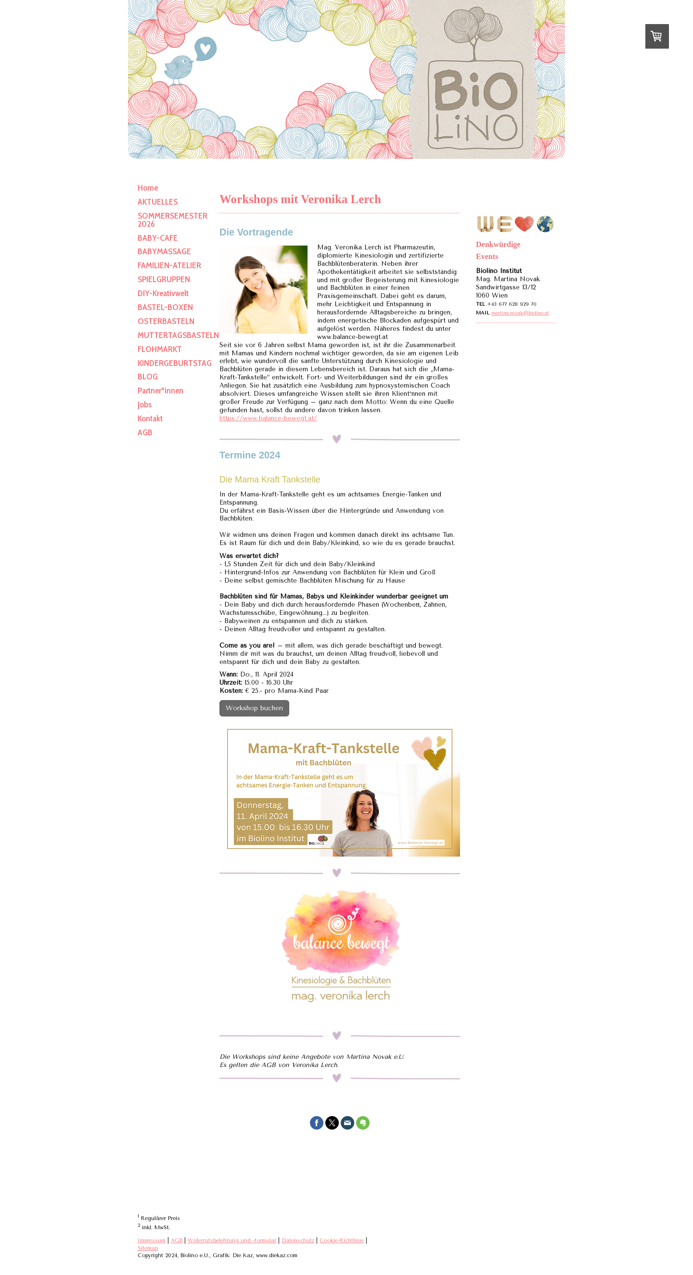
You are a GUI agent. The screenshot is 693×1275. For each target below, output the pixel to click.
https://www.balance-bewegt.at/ (268, 418)
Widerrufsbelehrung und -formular (232, 1240)
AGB (176, 1240)
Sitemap (148, 1248)
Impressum (152, 1240)
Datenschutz (298, 1240)
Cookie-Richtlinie (342, 1240)
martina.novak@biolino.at (520, 313)
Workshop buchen (254, 708)
